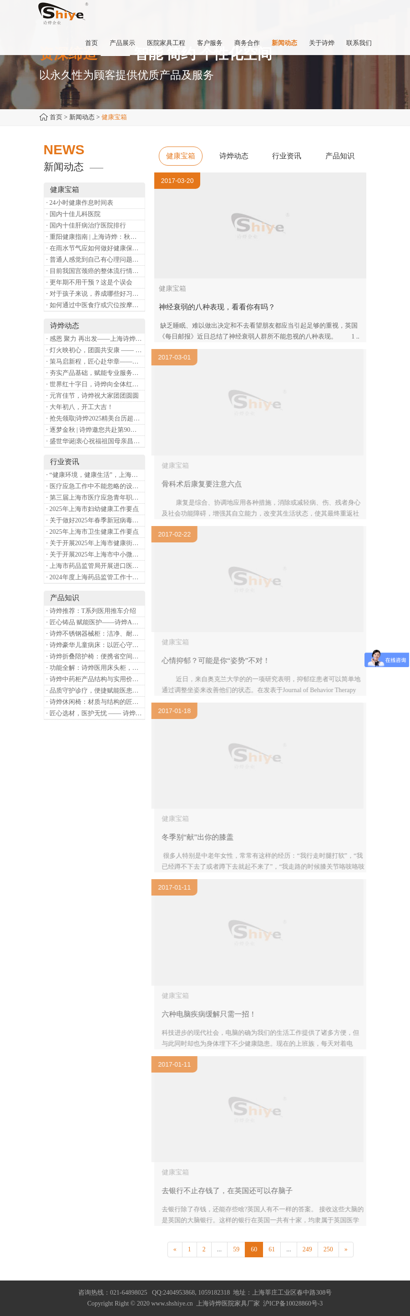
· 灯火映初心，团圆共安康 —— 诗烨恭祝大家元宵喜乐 (95, 350)
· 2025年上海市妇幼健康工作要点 (92, 509)
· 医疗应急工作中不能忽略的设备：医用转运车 (95, 486)
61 (271, 1249)
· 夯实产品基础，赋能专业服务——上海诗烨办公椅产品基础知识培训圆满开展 (95, 372)
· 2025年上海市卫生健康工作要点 (92, 531)
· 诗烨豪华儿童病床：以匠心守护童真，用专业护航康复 (95, 645)
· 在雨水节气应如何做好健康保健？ (95, 248)
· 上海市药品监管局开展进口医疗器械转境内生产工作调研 (95, 565)
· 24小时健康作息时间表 (79, 202)
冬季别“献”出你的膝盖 (200, 837)
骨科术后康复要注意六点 (204, 484)
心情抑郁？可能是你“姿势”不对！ (218, 660)
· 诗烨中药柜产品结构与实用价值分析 (95, 679)
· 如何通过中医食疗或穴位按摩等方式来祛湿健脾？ (95, 305)
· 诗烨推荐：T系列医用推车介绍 (91, 610)
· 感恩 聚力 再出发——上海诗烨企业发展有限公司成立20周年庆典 (95, 338)
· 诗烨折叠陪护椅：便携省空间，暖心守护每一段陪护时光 (95, 656)
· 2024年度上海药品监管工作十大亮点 (95, 577)
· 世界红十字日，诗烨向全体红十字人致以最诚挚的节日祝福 (95, 384)
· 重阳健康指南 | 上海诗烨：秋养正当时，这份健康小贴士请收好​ (95, 236)
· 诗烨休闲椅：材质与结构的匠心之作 (95, 701)
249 (307, 1249)
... (219, 1249)
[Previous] (174, 1249)
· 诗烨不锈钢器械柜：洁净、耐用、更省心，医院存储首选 (95, 633)
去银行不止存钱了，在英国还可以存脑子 (229, 1191)
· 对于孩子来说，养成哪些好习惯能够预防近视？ (95, 293)
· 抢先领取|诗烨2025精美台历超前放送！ (95, 418)
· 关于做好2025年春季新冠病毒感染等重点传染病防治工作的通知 (95, 520)
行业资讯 (286, 156)
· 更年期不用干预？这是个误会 (89, 282)
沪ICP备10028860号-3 (293, 1303)
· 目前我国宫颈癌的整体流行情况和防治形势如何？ (95, 271)
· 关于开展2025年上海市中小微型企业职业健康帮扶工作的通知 (95, 554)
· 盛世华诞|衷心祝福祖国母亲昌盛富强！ (95, 441)
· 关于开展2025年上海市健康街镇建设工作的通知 (95, 543)
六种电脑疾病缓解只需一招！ (211, 1014)
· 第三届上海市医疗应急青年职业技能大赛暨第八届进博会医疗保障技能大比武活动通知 (95, 497)
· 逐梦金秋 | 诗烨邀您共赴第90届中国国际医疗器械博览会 (95, 429)
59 (236, 1249)
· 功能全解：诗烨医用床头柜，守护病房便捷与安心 (95, 667)
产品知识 (339, 156)
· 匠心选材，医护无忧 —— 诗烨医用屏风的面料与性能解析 (95, 713)
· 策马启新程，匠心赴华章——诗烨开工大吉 (95, 361)
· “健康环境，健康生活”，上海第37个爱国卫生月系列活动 (95, 474)
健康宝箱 (180, 156)
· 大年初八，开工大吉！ (79, 407)
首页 (56, 117)
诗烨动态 (233, 156)
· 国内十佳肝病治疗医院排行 (86, 225)
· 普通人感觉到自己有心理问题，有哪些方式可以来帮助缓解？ (95, 259)
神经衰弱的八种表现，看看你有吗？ (217, 307)
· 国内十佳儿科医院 (73, 214)
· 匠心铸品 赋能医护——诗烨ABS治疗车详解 (95, 622)
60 (254, 1249)
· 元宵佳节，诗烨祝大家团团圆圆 (92, 395)
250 (328, 1249)
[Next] (346, 1249)
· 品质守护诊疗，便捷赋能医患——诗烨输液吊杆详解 (95, 690)
